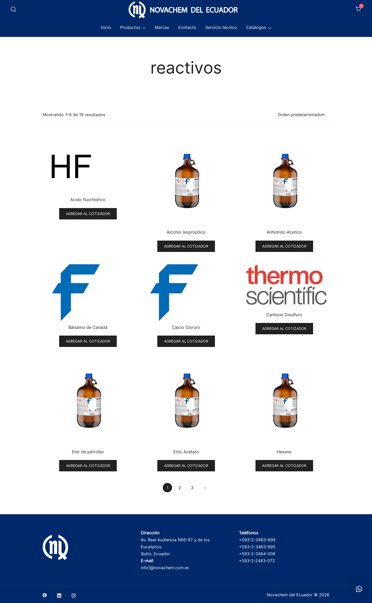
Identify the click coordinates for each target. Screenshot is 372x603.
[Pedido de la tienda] (301, 115)
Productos (130, 27)
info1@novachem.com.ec (165, 567)
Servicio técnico (221, 27)
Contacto (187, 27)
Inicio (106, 27)
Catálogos (256, 27)
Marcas (162, 27)
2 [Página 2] (180, 487)
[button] (359, 589)
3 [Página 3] (192, 487)
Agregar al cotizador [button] (88, 213)
